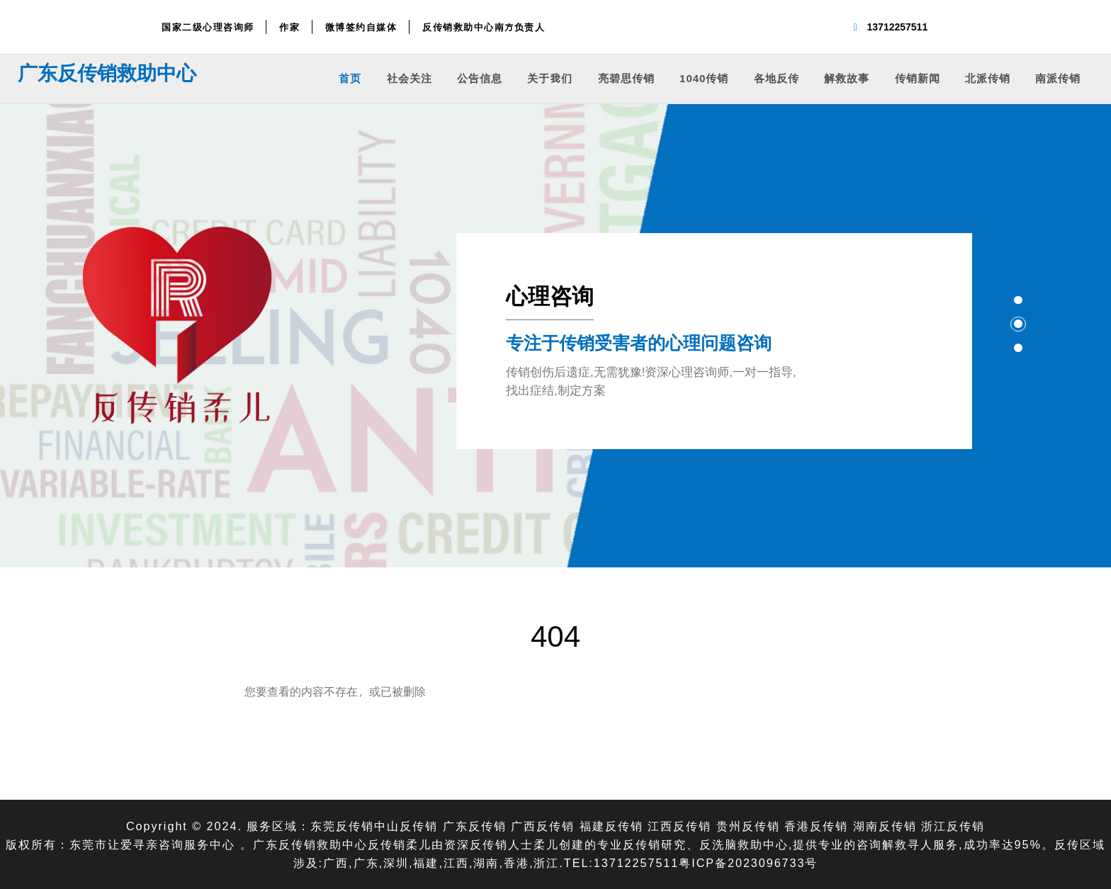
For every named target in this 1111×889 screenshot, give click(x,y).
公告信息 (479, 77)
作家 (289, 27)
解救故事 (846, 77)
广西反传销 (543, 825)
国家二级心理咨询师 (208, 27)
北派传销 (987, 77)
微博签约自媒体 (361, 27)
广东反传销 (475, 825)
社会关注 (409, 77)
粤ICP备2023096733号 (748, 862)
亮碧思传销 (626, 77)
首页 (350, 77)
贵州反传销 (748, 825)
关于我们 (550, 77)
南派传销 (1058, 77)
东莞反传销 (342, 825)
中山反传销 (406, 825)
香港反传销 (816, 825)
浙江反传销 (953, 825)
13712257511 (897, 26)
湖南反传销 (885, 825)
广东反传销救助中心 (107, 72)
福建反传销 (611, 825)
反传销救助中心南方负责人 (483, 27)
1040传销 (703, 77)
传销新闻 (917, 77)
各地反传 (776, 77)
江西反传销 (679, 825)
